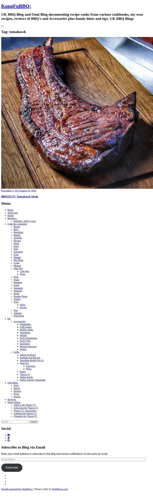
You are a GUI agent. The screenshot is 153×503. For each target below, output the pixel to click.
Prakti (23, 371)
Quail (16, 279)
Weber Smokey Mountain (32, 380)
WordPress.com (60, 489)
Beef (16, 229)
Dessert (17, 240)
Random (18, 282)
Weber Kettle (26, 377)
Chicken (18, 238)
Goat (16, 254)
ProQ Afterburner (28, 338)
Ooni (16, 385)
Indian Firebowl (28, 355)
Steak (16, 293)
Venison (18, 313)
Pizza (22, 274)
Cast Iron (24, 271)
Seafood (18, 291)
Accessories (19, 321)
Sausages (18, 288)
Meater (23, 335)
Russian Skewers (28, 346)
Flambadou (25, 324)
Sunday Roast (20, 296)
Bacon (17, 226)
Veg (15, 310)
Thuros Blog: (14, 402)
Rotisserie (25, 343)
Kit (9, 318)
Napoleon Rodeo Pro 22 (32, 360)
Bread (17, 388)
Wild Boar (19, 316)
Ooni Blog (12, 382)
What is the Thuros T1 (25, 405)
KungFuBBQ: (16, 6)
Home (10, 210)
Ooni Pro (18, 268)
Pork (16, 277)
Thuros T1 (25, 374)
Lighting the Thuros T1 (25, 413)
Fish (16, 249)
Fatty (16, 246)
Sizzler (23, 307)
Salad (16, 285)
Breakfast (18, 232)
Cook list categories (17, 224)
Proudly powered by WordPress (17, 489)
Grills (16, 352)
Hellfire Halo (26, 330)
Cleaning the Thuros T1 (25, 416)
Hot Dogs (18, 260)
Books (10, 215)
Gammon (18, 251)
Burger (17, 235)
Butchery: (12, 218)
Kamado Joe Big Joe (30, 357)
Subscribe (12, 467)
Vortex (23, 349)
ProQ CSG (25, 341)
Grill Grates (26, 327)
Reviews (11, 399)
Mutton (17, 265)
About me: (12, 212)
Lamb (16, 263)
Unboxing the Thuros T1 (26, 408)
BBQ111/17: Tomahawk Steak (19, 196)
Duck (16, 243)
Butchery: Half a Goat (25, 221)
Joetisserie (25, 332)
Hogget (17, 257)
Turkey (17, 299)
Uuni (16, 302)
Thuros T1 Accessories (25, 410)
